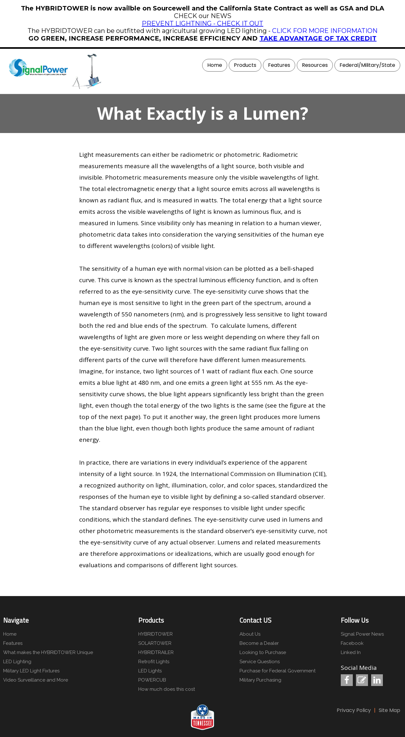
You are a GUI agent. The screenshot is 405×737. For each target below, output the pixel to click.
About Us (250, 634)
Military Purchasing (260, 680)
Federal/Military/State (367, 65)
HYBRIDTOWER (155, 634)
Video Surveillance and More (35, 680)
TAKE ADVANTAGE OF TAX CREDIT (318, 38)
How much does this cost (166, 689)
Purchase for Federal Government (277, 671)
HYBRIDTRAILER (156, 652)
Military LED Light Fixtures (31, 671)
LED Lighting (17, 661)
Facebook (352, 643)
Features (279, 65)
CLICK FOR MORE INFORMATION (324, 31)
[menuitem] (214, 65)
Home (214, 65)
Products (245, 65)
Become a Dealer (259, 643)
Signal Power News (362, 634)
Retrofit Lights (153, 661)
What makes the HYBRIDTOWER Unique (47, 652)
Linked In (351, 652)
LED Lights (150, 671)
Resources (315, 65)
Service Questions (260, 661)
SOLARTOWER (154, 643)
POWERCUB (152, 680)
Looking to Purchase (263, 652)
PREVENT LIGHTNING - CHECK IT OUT (202, 23)
